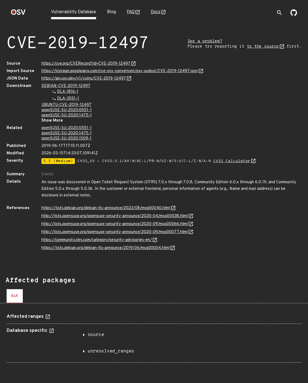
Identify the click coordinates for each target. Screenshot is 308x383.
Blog (111, 12)
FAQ (131, 12)
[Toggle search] (279, 12)
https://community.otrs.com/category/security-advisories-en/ (96, 240)
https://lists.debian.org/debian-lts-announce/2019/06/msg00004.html (105, 248)
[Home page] (18, 14)
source (96, 335)
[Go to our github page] (293, 15)
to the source (263, 46)
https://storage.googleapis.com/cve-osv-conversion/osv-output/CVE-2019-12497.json (119, 71)
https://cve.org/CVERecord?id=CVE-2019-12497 (85, 63)
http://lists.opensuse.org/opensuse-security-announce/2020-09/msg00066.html (114, 224)
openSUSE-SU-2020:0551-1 (66, 110)
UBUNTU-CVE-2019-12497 (66, 105)
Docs (155, 12)
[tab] (15, 296)
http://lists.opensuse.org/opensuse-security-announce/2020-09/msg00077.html (114, 232)
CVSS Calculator (231, 161)
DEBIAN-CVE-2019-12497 (65, 86)
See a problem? (204, 41)
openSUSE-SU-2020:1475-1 (66, 115)
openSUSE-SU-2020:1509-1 (66, 138)
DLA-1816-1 (67, 91)
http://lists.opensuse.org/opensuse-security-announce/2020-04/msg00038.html (114, 216)
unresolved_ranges (111, 351)
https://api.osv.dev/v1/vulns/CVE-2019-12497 (83, 78)
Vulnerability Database (73, 12)
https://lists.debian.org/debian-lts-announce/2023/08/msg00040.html (105, 208)
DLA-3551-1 (68, 98)
